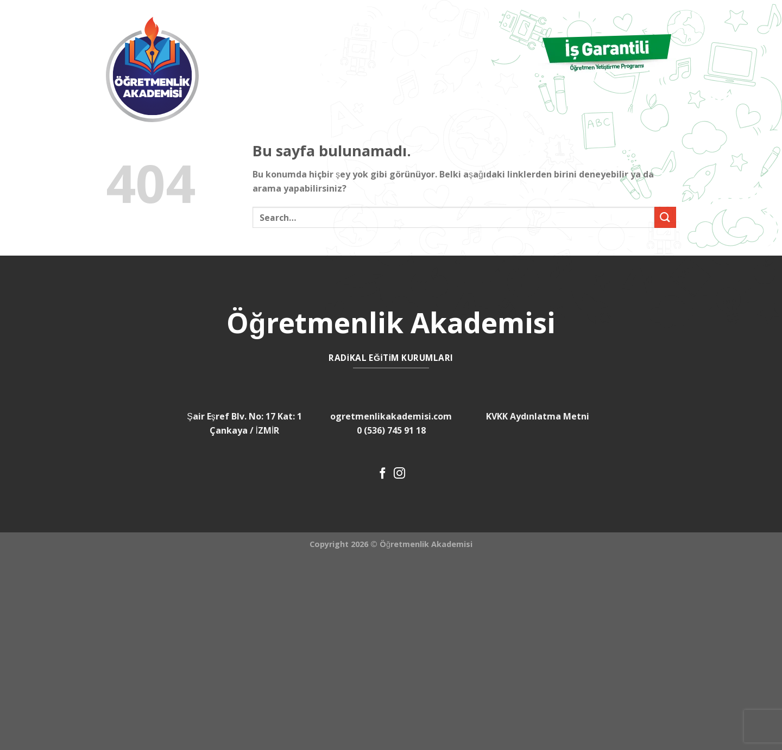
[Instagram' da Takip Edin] (399, 474)
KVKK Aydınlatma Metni (537, 416)
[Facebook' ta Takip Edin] (382, 474)
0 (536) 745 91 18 (391, 430)
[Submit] (665, 217)
